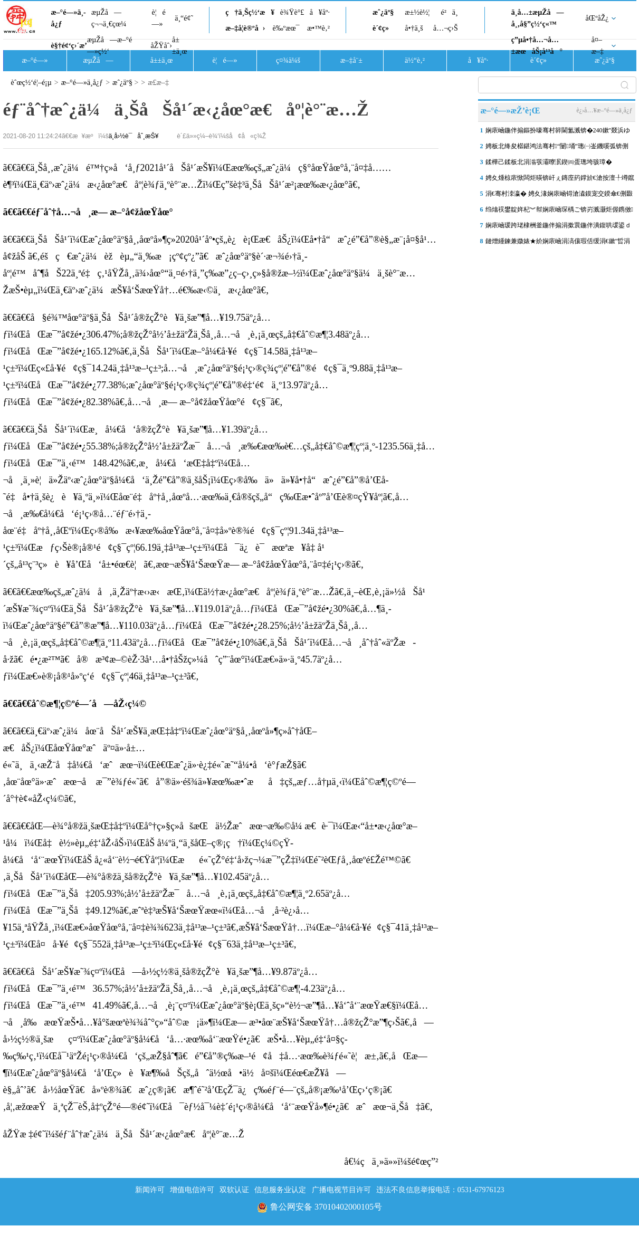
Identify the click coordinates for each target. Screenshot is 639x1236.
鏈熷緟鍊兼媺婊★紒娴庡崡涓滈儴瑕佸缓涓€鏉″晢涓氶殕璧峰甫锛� (558, 243)
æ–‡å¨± (351, 60)
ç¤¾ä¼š (288, 60)
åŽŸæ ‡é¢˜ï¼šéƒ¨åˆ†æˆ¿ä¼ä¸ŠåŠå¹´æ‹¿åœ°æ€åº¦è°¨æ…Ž (123, 1134)
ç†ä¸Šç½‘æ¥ (249, 12)
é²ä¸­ (449, 12)
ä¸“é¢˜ (184, 18)
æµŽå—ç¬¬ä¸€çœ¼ (109, 18)
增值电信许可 (192, 1190)
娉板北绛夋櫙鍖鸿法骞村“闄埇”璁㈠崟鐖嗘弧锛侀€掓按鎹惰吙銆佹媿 (556, 148)
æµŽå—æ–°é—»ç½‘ (109, 45)
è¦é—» (159, 18)
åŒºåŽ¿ (597, 18)
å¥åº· (320, 12)
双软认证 (234, 1190)
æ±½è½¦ (417, 12)
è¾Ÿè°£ (292, 12)
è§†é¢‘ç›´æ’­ (69, 46)
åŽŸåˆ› (161, 46)
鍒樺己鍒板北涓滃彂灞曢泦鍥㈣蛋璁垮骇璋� (548, 162)
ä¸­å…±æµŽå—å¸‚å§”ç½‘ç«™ (537, 18)
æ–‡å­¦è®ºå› (245, 28)
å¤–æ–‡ (598, 45)
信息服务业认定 (280, 1190)
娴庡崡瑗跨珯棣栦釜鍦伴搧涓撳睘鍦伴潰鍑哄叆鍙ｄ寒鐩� (558, 227)
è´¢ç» (384, 28)
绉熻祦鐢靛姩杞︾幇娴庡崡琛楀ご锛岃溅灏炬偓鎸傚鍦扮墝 (559, 211)
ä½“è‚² (415, 60)
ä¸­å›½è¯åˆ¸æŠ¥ (134, 136)
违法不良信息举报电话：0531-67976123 (440, 1190)
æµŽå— (98, 60)
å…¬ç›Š (445, 28)
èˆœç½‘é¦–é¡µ (31, 83)
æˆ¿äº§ (383, 12)
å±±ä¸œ (179, 45)
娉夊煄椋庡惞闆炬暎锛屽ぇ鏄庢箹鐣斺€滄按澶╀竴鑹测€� (559, 180)
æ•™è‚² (318, 28)
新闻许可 (150, 1190)
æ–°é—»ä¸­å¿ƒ (68, 18)
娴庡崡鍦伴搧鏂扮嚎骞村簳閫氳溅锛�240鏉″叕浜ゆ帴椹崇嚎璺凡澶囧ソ (558, 132)
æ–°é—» (34, 60)
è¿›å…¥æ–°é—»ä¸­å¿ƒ (604, 110)
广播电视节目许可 (341, 1190)
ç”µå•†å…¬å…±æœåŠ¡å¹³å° (536, 45)
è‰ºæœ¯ (286, 28)
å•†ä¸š (414, 28)
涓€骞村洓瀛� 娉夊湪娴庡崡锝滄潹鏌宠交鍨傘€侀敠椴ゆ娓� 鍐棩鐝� (559, 196)
